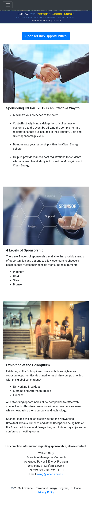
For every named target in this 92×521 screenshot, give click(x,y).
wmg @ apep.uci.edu (50, 474)
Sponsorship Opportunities (46, 36)
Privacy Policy (46, 492)
